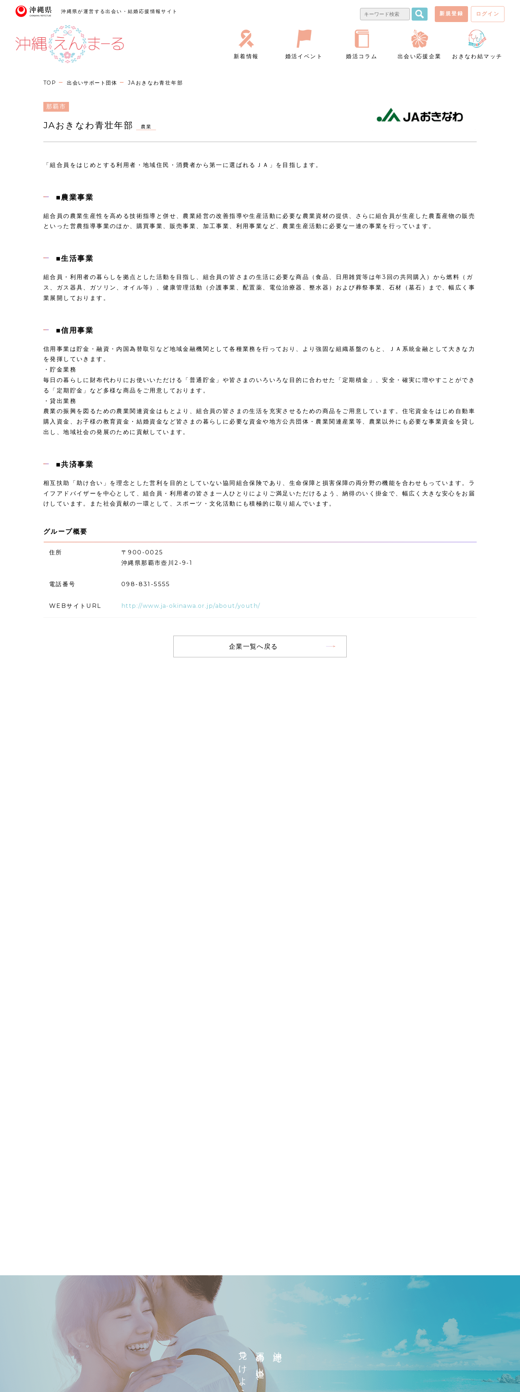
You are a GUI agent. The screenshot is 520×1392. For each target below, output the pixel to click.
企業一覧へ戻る (253, 646)
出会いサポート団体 (94, 83)
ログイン (488, 13)
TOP (50, 83)
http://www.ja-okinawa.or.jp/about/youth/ (197, 605)
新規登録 (451, 13)
